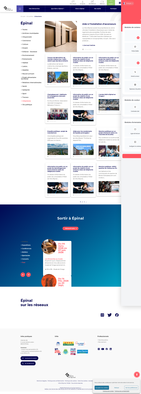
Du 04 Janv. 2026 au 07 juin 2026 (64, 248)
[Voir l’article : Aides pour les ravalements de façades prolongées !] (83, 151)
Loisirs (24, 66)
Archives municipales (30, 33)
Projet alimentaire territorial (28, 78)
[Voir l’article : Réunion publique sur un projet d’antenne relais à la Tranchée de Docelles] (109, 153)
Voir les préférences (131, 387)
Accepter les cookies (102, 387)
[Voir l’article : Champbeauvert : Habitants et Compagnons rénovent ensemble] (57, 116)
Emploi (24, 48)
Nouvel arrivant (27, 74)
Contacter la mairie (29, 360)
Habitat (24, 63)
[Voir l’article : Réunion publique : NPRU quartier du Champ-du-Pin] (109, 189)
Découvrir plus (70, 231)
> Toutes (24, 29)
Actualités (30, 16)
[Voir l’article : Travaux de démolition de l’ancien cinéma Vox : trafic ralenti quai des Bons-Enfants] (57, 79)
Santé (24, 86)
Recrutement (102, 344)
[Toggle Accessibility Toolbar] (137, 374)
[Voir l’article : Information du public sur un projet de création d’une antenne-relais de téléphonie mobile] (83, 81)
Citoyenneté (26, 37)
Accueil (23, 16)
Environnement (27, 55)
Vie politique (26, 105)
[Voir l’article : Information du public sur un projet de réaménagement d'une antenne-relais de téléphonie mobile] (57, 190)
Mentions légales (42, 383)
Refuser (116, 387)
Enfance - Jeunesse (29, 52)
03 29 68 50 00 (28, 366)
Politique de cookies (108, 391)
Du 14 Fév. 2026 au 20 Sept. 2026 (64, 283)
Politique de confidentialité (122, 391)
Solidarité (25, 90)
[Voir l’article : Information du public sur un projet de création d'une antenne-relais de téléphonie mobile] (83, 190)
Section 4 (78, 390)
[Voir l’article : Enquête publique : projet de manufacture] (57, 151)
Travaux (25, 97)
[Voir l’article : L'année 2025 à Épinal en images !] (109, 107)
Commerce (26, 40)
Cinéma (24, 244)
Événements (26, 59)
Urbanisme (26, 101)
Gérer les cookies (82, 383)
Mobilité (25, 70)
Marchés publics (103, 342)
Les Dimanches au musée (54, 261)
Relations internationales (31, 82)
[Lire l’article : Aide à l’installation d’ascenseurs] (61, 37)
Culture (24, 44)
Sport (23, 93)
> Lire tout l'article (88, 47)
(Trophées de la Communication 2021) (86, 391)
